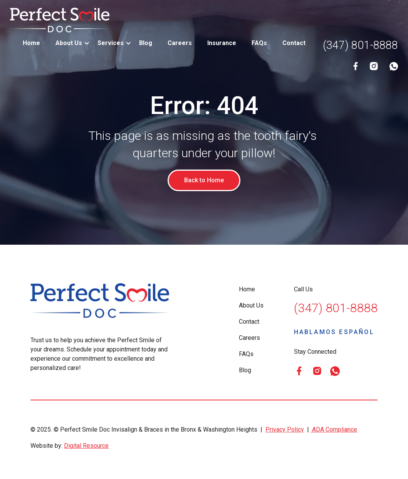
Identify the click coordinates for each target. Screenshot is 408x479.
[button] (69, 43)
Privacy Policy (284, 429)
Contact (294, 43)
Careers (180, 43)
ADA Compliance (334, 429)
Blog (145, 43)
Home (31, 43)
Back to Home (204, 180)
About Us (251, 305)
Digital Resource (86, 445)
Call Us (303, 289)
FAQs (259, 43)
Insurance (221, 43)
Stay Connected (315, 351)
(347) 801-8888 (360, 45)
